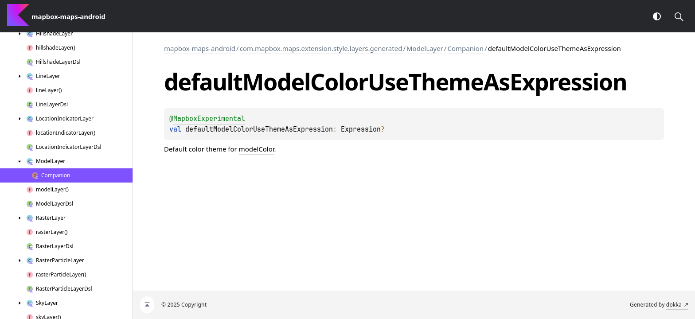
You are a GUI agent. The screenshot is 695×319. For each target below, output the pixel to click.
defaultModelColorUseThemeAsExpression (259, 129)
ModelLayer (424, 48)
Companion (465, 48)
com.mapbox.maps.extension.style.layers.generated (321, 48)
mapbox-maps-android (199, 48)
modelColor (256, 148)
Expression (361, 129)
